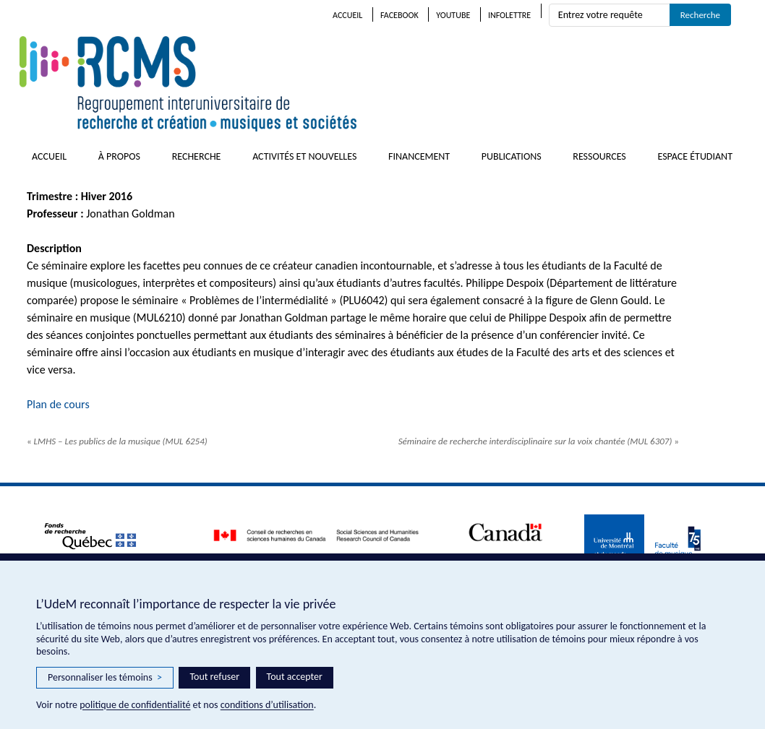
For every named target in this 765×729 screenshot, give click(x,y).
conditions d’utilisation (267, 705)
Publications (512, 156)
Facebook (399, 15)
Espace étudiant (694, 156)
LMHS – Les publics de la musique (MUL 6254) (117, 441)
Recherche (196, 156)
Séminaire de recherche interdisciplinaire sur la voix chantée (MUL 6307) (538, 441)
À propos (119, 156)
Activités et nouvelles (304, 156)
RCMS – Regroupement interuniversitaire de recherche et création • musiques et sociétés (273, 83)
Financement (419, 156)
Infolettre (509, 15)
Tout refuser (214, 676)
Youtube (453, 15)
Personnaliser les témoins (105, 677)
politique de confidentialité (135, 705)
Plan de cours (58, 404)
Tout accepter (294, 676)
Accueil (347, 15)
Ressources (599, 156)
